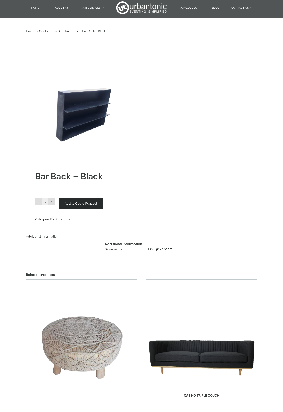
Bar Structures (60, 219)
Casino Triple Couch (201, 395)
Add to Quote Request (81, 203)
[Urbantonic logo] (141, 3)
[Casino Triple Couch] (201, 335)
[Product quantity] (45, 201)
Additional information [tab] (42, 236)
